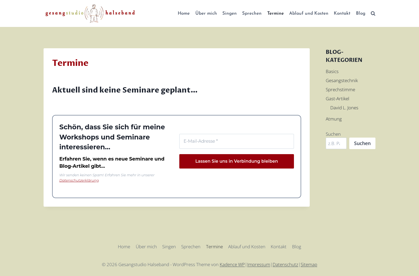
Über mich (206, 13)
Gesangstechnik (342, 80)
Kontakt (342, 13)
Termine (275, 13)
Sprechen (252, 13)
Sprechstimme (340, 89)
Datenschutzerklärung (79, 180)
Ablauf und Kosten (308, 13)
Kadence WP (232, 264)
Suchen (333, 134)
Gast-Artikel (337, 98)
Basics (332, 71)
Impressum (258, 264)
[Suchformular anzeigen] (373, 13)
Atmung (334, 119)
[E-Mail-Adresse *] (236, 141)
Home (184, 13)
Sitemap (309, 264)
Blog (360, 13)
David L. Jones (344, 108)
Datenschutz (285, 264)
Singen (229, 13)
